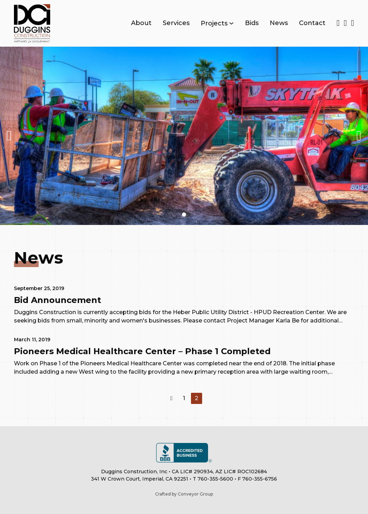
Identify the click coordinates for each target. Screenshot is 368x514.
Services (176, 23)
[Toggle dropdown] (231, 23)
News (279, 23)
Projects (214, 23)
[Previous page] (171, 398)
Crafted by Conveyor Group (184, 494)
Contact (312, 23)
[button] (184, 214)
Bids (252, 23)
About (141, 23)
